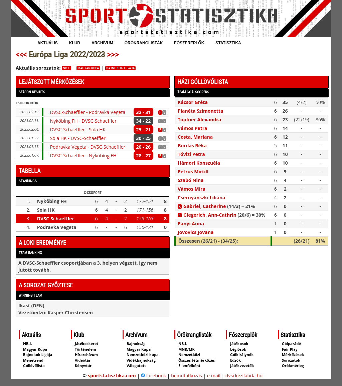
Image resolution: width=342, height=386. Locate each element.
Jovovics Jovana (195, 232)
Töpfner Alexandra (199, 119)
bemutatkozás (186, 375)
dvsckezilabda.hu (244, 375)
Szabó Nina (190, 180)
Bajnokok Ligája (120, 68)
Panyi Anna (191, 223)
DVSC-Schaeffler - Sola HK (78, 129)
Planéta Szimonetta (200, 111)
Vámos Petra (192, 128)
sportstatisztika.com (112, 375)
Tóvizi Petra (191, 154)
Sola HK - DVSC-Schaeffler (78, 138)
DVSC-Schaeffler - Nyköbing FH (83, 155)
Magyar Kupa (88, 68)
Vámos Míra (191, 189)
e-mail (213, 375)
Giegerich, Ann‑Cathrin (209, 215)
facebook (153, 375)
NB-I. (66, 68)
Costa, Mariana (195, 137)
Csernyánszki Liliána (201, 197)
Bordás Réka (192, 145)
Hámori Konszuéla (199, 163)
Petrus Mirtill (193, 171)
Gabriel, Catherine (204, 206)
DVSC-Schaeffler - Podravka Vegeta (88, 112)
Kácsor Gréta (193, 102)
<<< (21, 54)
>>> (113, 54)
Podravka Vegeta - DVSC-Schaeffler (88, 147)
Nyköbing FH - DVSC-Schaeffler (83, 121)
